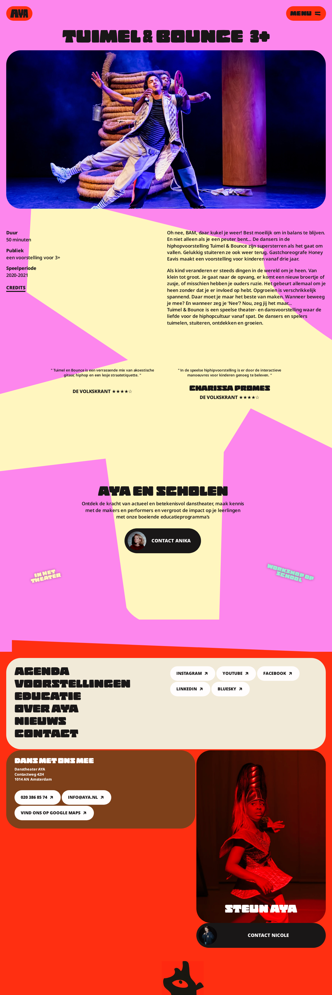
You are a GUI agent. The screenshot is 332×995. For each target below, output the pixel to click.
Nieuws (40, 722)
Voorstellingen (72, 685)
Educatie (48, 697)
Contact (46, 735)
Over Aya (47, 710)
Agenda (42, 672)
